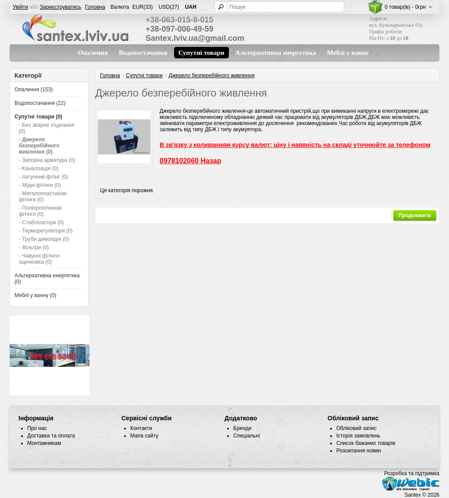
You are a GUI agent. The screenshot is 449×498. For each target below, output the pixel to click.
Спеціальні (246, 436)
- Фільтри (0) (34, 247)
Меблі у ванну (348, 52)
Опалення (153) (33, 89)
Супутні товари (201, 52)
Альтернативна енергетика (275, 52)
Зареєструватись (61, 7)
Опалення (92, 52)
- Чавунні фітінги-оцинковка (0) (40, 259)
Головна (95, 7)
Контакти (141, 428)
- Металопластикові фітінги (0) (43, 196)
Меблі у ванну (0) (35, 295)
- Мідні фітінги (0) (40, 185)
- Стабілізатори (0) (41, 222)
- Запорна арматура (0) (47, 160)
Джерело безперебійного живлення (212, 75)
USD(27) (169, 7)
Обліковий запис (356, 428)
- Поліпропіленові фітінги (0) (40, 211)
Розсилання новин (358, 451)
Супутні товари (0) (38, 117)
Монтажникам (44, 443)
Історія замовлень (358, 436)
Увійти (20, 7)
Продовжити (415, 215)
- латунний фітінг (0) (43, 177)
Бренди (242, 428)
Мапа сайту (144, 436)
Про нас (37, 428)
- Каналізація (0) (38, 168)
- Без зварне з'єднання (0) (46, 128)
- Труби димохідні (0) (44, 239)
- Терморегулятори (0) (46, 231)
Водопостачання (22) (39, 103)
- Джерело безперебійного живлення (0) (39, 145)
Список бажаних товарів (366, 443)
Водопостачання (143, 52)
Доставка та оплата (51, 436)
